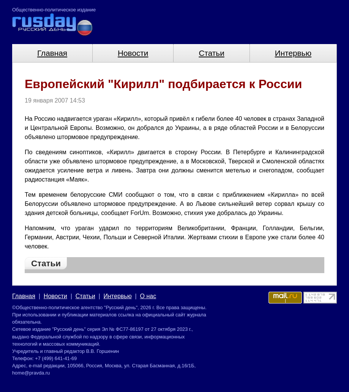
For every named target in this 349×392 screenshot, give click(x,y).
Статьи (211, 53)
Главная (52, 53)
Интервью (293, 53)
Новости (133, 53)
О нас (148, 296)
